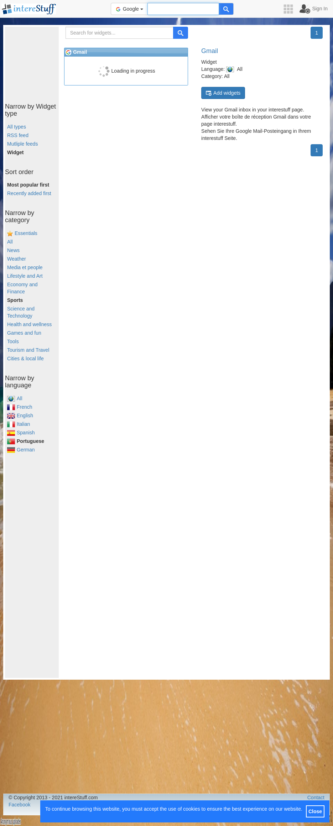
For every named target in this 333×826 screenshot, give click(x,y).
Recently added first (29, 193)
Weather (16, 259)
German (21, 450)
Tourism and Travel (28, 350)
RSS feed (17, 135)
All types (16, 127)
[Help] (226, 9)
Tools (13, 341)
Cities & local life (25, 358)
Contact (315, 797)
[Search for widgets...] (119, 33)
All (10, 242)
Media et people (25, 267)
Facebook (19, 804)
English (20, 415)
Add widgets (223, 93)
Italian (18, 424)
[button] (290, 9)
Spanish (21, 432)
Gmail (209, 50)
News (13, 250)
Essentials (26, 233)
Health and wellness (29, 324)
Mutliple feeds (22, 144)
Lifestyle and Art (25, 276)
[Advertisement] (40, 62)
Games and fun (24, 333)
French (19, 407)
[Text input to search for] (183, 9)
